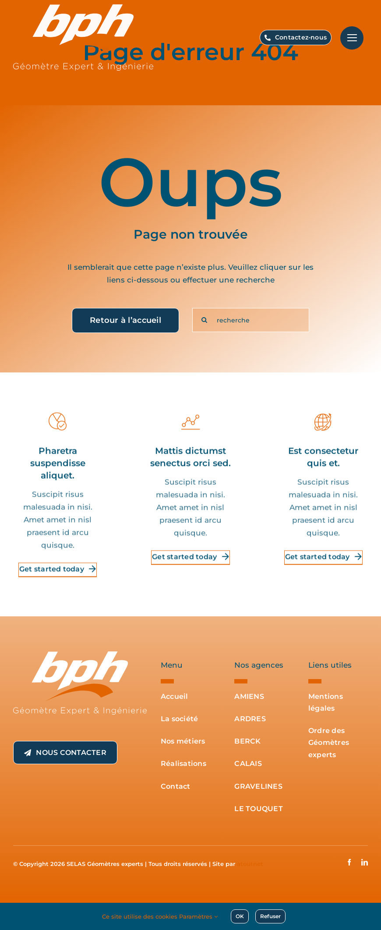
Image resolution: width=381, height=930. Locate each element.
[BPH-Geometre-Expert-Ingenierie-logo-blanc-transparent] (80, 655)
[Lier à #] (351, 38)
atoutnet (250, 863)
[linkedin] (364, 862)
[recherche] (250, 320)
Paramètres (198, 916)
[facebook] (349, 862)
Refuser (270, 916)
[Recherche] (204, 320)
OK (240, 916)
